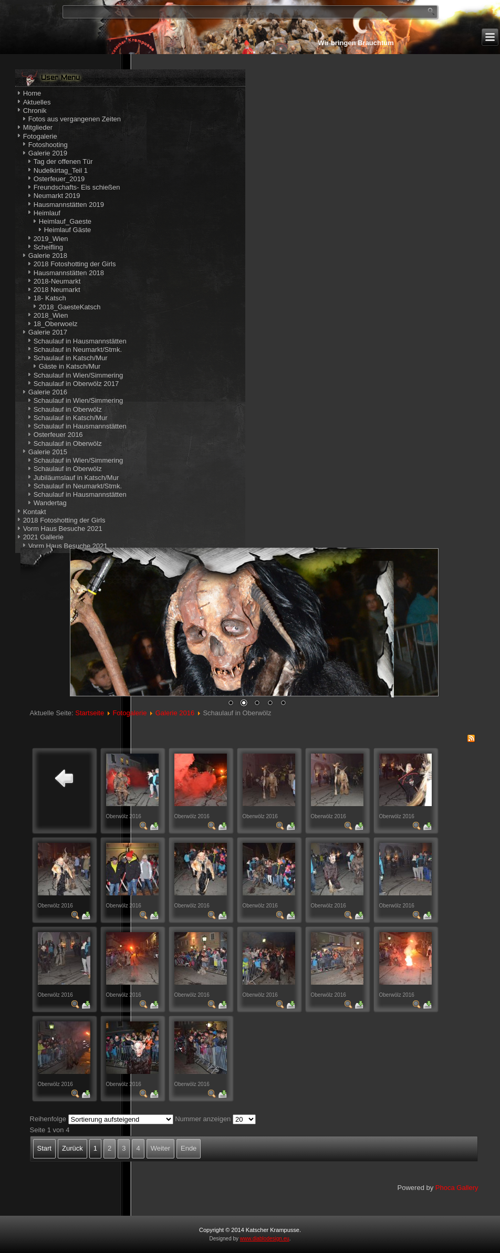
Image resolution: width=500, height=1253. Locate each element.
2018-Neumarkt (57, 281)
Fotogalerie (40, 136)
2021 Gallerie (43, 537)
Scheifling (48, 247)
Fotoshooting (48, 145)
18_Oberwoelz (56, 324)
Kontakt (34, 512)
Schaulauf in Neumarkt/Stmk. (78, 349)
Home (32, 93)
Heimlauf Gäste (67, 230)
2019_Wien (51, 239)
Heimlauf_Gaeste (65, 221)
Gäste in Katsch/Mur (70, 366)
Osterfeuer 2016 (58, 434)
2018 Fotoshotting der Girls (75, 264)
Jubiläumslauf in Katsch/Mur (76, 478)
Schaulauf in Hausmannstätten (80, 341)
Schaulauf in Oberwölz (68, 409)
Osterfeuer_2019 (59, 179)
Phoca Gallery (456, 1188)
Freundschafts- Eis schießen (77, 187)
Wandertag (50, 503)
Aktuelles (37, 102)
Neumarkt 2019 (57, 196)
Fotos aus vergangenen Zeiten (74, 119)
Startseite (89, 713)
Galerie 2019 (47, 153)
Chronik (35, 110)
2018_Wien (51, 315)
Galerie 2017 (47, 332)
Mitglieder (38, 127)
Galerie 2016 (47, 392)
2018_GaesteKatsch (70, 307)
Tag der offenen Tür (63, 161)
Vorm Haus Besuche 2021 (62, 528)
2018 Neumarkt (57, 290)
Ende (188, 1148)
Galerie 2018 (47, 255)
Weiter (160, 1148)
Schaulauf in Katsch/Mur (71, 358)
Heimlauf (47, 213)
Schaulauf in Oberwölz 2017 (76, 384)
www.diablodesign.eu (264, 1238)
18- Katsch (50, 298)
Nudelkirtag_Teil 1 (61, 170)
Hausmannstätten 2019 (69, 204)
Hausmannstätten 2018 (69, 273)
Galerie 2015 (47, 452)
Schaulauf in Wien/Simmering (78, 375)
